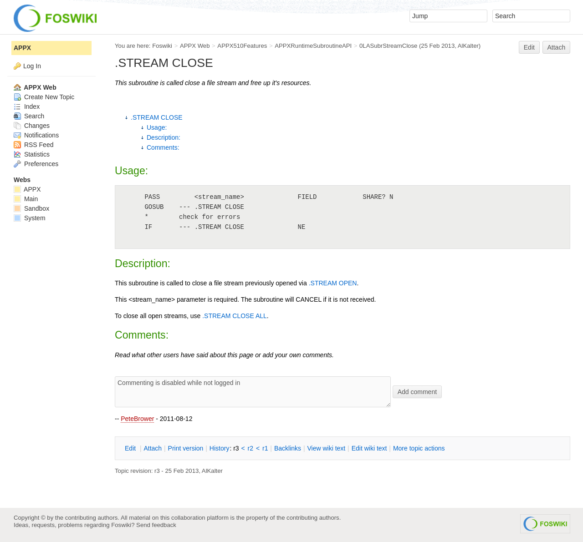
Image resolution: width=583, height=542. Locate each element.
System (30, 218)
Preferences (36, 163)
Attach (556, 47)
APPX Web (195, 45)
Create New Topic (44, 97)
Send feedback (156, 525)
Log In (32, 66)
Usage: (157, 127)
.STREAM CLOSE (157, 117)
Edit (529, 47)
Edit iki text (369, 448)
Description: (163, 137)
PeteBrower (137, 418)
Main (26, 199)
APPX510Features (242, 45)
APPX (22, 47)
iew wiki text (326, 448)
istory (220, 448)
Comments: (163, 147)
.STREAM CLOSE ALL (234, 315)
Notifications (36, 135)
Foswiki (162, 45)
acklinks (287, 448)
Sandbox (31, 208)
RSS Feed (33, 144)
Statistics (32, 154)
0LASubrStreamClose (388, 45)
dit (131, 448)
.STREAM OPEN (333, 283)
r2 (250, 448)
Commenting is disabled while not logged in (253, 391)
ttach (152, 448)
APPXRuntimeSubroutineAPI (313, 45)
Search (29, 116)
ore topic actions (419, 448)
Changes (32, 125)
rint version (186, 448)
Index (27, 106)
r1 (265, 448)
